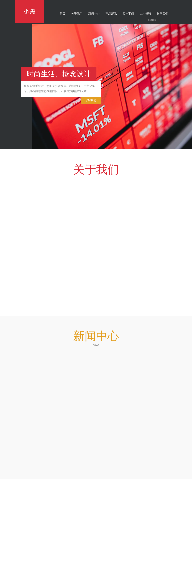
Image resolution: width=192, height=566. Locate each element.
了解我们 (90, 100)
